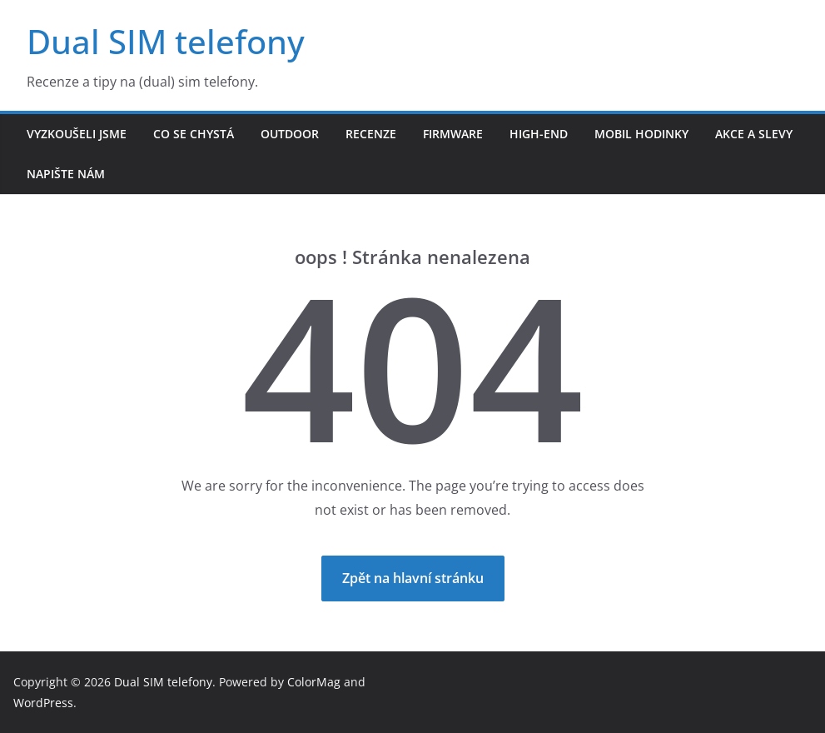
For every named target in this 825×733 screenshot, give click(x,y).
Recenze (370, 134)
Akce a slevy (754, 134)
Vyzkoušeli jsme (77, 134)
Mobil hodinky (641, 134)
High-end (538, 134)
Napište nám (66, 174)
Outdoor (290, 134)
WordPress (43, 703)
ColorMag (313, 682)
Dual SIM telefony (166, 41)
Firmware (453, 134)
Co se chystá (193, 134)
